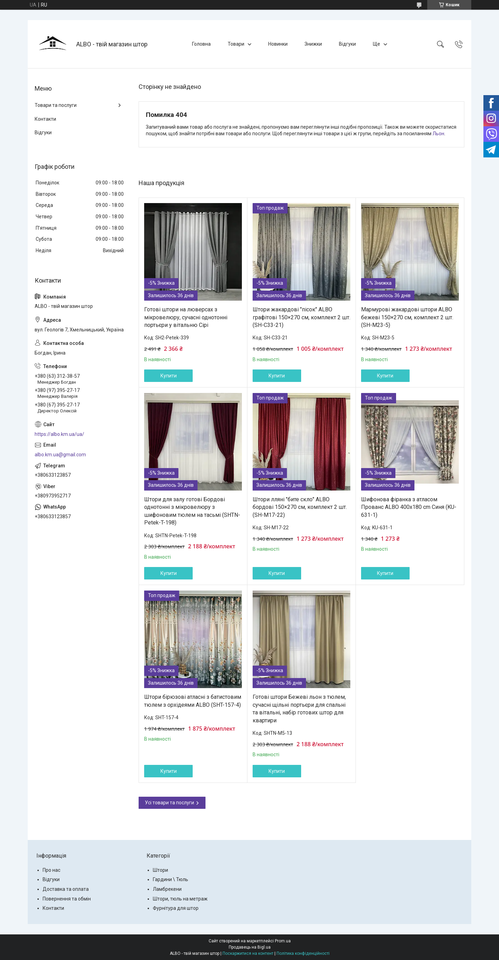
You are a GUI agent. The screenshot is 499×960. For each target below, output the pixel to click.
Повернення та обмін (67, 899)
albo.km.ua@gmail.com (60, 454)
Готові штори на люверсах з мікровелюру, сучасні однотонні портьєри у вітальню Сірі (185, 317)
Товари (236, 44)
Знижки (313, 44)
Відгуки (347, 44)
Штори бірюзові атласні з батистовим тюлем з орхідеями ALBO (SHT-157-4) (192, 701)
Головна (201, 44)
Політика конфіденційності (303, 953)
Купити (168, 375)
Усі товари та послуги (169, 802)
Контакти (45, 119)
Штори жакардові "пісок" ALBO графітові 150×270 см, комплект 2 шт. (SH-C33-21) (301, 317)
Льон (438, 133)
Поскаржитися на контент (247, 953)
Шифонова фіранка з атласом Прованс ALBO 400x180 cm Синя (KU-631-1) (408, 507)
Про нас (51, 870)
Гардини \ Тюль (170, 879)
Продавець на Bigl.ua (250, 947)
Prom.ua (283, 941)
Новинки (278, 44)
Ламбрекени (167, 889)
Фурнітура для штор (176, 908)
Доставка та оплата (66, 889)
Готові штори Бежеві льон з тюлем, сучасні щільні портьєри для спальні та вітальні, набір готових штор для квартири (299, 708)
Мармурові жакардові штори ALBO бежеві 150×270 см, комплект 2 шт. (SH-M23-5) (407, 317)
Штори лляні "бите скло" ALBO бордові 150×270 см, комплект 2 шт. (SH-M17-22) (300, 507)
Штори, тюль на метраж (180, 899)
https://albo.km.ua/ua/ (59, 434)
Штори (160, 870)
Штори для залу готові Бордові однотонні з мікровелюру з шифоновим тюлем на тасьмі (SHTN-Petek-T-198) (192, 511)
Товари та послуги (56, 105)
